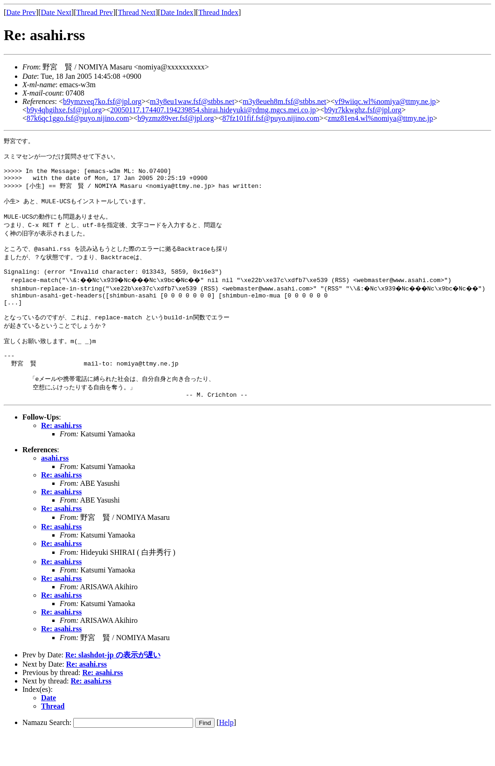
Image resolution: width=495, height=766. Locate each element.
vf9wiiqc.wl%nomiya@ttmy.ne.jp (385, 101)
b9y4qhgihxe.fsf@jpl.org (64, 110)
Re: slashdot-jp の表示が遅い (112, 686)
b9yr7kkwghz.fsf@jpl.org (363, 110)
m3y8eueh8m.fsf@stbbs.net (284, 101)
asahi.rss (55, 489)
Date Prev (21, 12)
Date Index (177, 12)
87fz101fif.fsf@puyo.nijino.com (270, 118)
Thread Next (136, 12)
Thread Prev (94, 12)
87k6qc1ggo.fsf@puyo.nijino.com (78, 118)
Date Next (56, 12)
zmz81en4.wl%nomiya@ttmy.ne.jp (380, 118)
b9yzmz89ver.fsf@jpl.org (176, 118)
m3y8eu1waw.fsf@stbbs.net (192, 101)
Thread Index (218, 12)
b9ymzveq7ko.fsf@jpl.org (102, 101)
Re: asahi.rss (61, 456)
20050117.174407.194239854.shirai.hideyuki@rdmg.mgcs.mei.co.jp (213, 110)
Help (226, 753)
